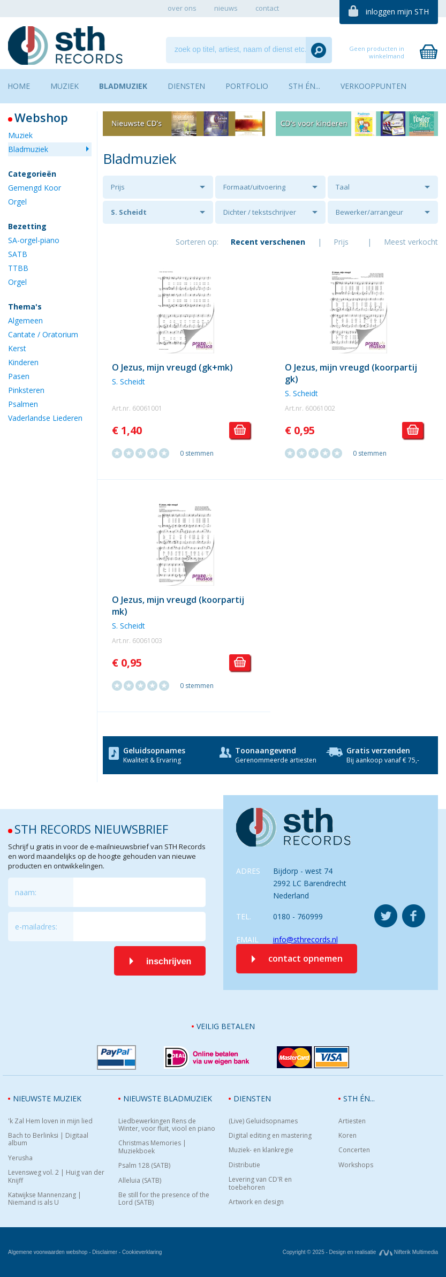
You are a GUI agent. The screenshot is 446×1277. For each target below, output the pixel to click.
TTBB (18, 268)
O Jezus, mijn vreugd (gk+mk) (172, 367)
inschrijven (168, 961)
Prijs (118, 187)
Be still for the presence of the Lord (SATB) (163, 1199)
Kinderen (23, 362)
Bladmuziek (28, 149)
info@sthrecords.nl (305, 939)
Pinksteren (26, 390)
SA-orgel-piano (33, 240)
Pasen (18, 376)
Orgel (17, 202)
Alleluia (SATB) (139, 1180)
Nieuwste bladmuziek (167, 1098)
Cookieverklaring (142, 1252)
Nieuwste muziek (47, 1098)
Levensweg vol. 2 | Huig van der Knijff (56, 1176)
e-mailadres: (36, 926)
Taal (343, 187)
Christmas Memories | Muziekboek (152, 1147)
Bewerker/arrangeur (369, 212)
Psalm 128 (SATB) (144, 1165)
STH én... (359, 1098)
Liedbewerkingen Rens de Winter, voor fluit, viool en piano (166, 1125)
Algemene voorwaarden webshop (47, 1252)
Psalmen (23, 404)
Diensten (252, 1098)
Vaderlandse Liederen (45, 418)
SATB (17, 254)
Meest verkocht (411, 242)
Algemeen (25, 320)
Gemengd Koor (34, 188)
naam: (25, 892)
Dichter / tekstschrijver (259, 212)
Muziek (20, 135)
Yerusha (20, 1158)
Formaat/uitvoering (254, 187)
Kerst (17, 348)
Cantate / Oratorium (43, 334)
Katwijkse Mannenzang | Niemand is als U (44, 1199)
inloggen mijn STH (397, 11)
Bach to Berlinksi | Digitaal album (48, 1139)
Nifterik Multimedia (408, 1252)
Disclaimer (104, 1252)
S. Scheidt (129, 212)
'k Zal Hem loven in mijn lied (50, 1121)
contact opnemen (305, 958)
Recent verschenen (268, 242)
